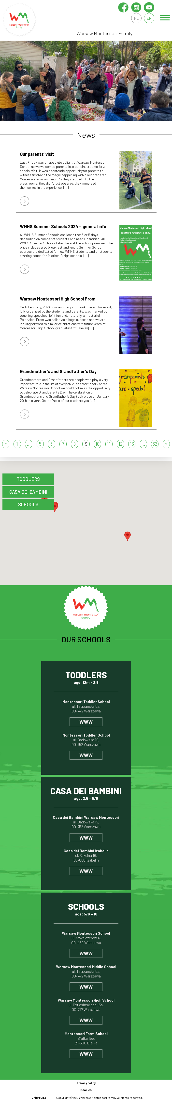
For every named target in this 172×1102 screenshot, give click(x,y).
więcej (24, 201)
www (86, 722)
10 (97, 444)
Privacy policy (86, 1083)
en (149, 18)
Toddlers (28, 479)
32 (155, 444)
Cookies (86, 1090)
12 (120, 444)
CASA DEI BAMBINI (28, 492)
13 (132, 444)
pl (136, 18)
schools (28, 504)
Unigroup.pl (39, 1097)
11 (109, 444)
